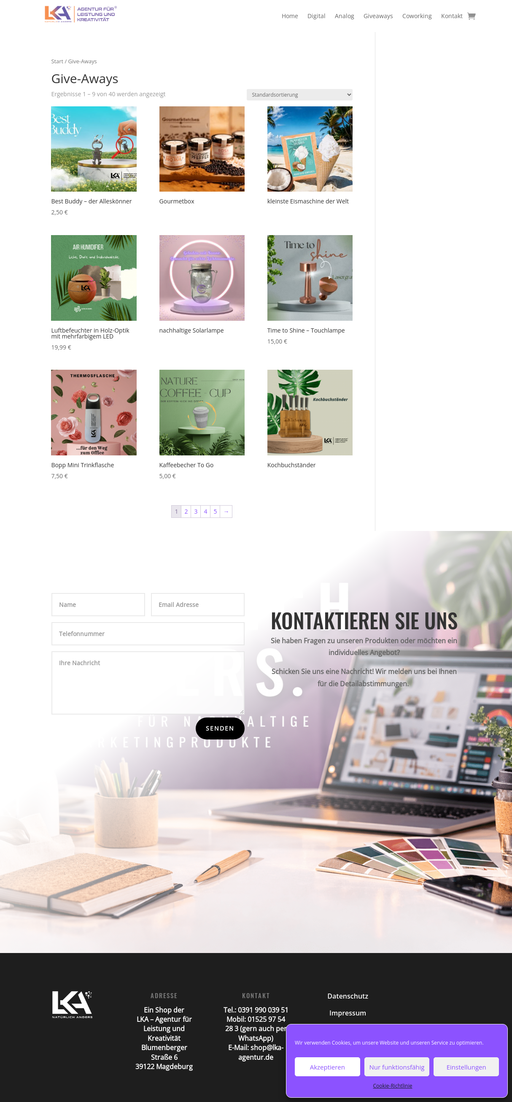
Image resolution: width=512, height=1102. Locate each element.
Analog (344, 16)
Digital (316, 16)
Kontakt (452, 16)
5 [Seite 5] (215, 511)
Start (57, 61)
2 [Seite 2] (186, 511)
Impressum (347, 1013)
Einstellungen (466, 1067)
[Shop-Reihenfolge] (300, 94)
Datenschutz (347, 996)
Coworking (417, 16)
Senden (220, 728)
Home (290, 16)
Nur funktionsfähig (397, 1067)
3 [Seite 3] (195, 511)
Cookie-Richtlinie (392, 1085)
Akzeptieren (327, 1067)
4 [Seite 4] (205, 511)
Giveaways (378, 16)
